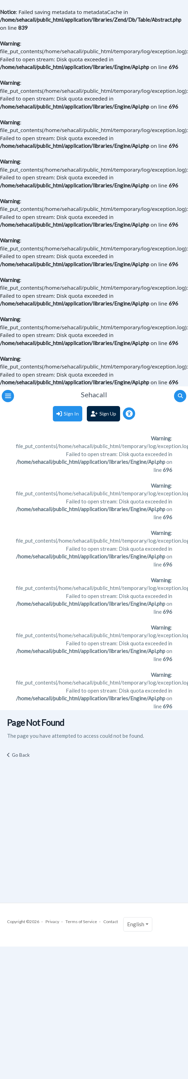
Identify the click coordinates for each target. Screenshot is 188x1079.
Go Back (21, 755)
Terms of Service (81, 921)
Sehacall (94, 394)
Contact (110, 921)
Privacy (52, 921)
